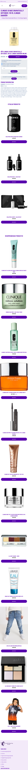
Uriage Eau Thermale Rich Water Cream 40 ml (14, 596)
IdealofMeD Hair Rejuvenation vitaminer (14, 136)
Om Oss (3, 753)
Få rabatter (14, 71)
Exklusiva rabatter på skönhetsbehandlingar (11, 64)
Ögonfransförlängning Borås (7, 755)
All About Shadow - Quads (14, 556)
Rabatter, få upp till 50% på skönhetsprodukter (12, 63)
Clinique (12, 84)
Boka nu (14, 78)
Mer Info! (18, 56)
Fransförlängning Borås (6, 751)
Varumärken (8, 84)
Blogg (3, 766)
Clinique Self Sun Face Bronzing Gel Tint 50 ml (14, 474)
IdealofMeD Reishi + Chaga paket (14, 176)
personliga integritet (12, 73)
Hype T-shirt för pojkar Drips (14, 726)
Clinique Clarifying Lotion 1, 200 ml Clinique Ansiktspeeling (14, 352)
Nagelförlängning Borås (6, 757)
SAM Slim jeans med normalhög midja (14, 645)
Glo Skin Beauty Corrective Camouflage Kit (14, 686)
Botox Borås (4, 760)
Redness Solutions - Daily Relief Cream (14, 312)
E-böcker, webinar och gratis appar (9, 66)
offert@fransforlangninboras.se (22, 1)
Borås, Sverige (4, 1)
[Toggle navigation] (2, 6)
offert (24, 5)
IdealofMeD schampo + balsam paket (14, 217)
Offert (3, 764)
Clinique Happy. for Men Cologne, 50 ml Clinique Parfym (14, 392)
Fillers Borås (4, 762)
